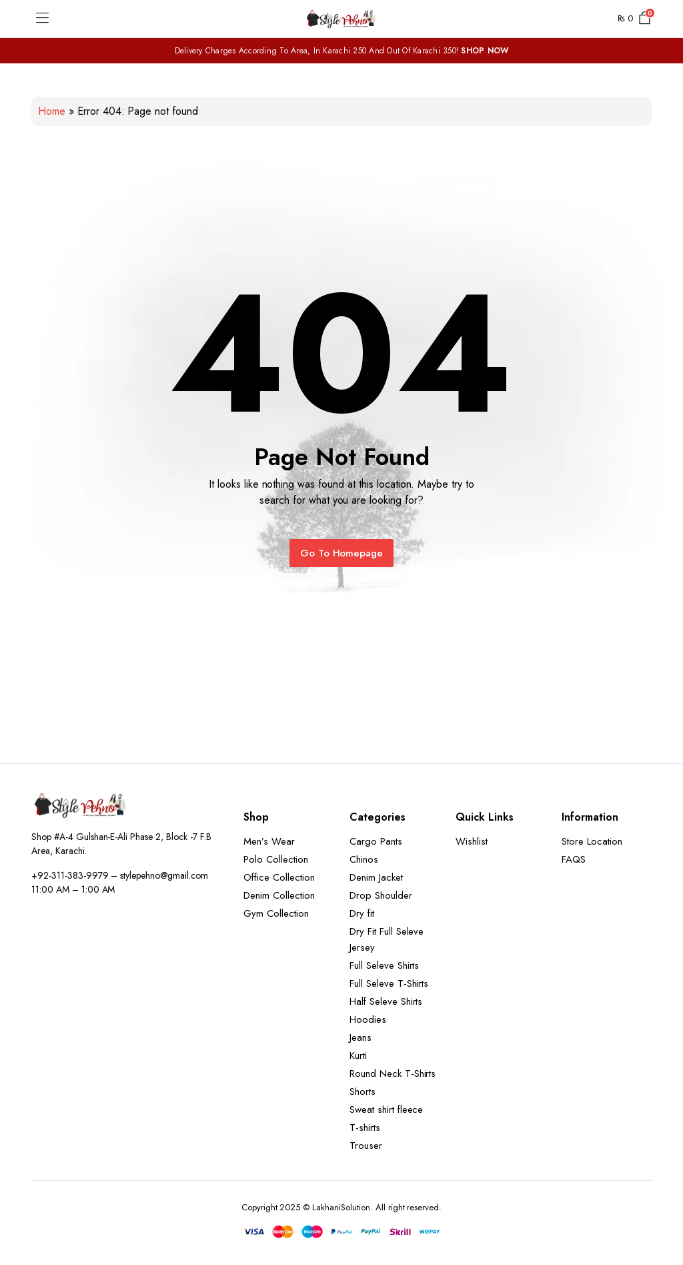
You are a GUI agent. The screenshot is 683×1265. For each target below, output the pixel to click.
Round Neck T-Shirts (393, 1073)
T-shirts (365, 1127)
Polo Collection (275, 859)
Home (51, 111)
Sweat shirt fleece (386, 1109)
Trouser (366, 1145)
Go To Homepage (342, 553)
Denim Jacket (376, 877)
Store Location (592, 841)
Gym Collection (276, 913)
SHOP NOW (484, 51)
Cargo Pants (376, 841)
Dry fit (362, 913)
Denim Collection (279, 895)
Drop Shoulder (381, 895)
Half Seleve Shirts (386, 1001)
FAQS (574, 859)
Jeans (361, 1037)
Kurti (358, 1055)
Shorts (363, 1091)
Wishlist (472, 841)
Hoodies (368, 1019)
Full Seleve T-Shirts (389, 983)
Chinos (364, 859)
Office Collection (279, 877)
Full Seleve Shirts (384, 965)
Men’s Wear (269, 841)
